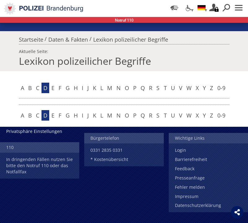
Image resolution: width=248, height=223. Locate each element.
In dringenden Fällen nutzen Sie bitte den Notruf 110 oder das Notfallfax (39, 165)
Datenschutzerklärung (198, 205)
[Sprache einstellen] (201, 7)
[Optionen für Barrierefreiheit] (188, 7)
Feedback (184, 168)
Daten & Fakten (68, 38)
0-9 (221, 88)
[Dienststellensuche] (174, 7)
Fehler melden (190, 187)
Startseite (31, 38)
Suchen (226, 7)
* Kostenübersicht (109, 159)
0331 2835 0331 (106, 150)
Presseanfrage (190, 178)
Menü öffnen (238, 7)
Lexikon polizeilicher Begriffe (130, 38)
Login (180, 150)
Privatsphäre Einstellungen (34, 131)
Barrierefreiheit (191, 159)
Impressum (186, 196)
